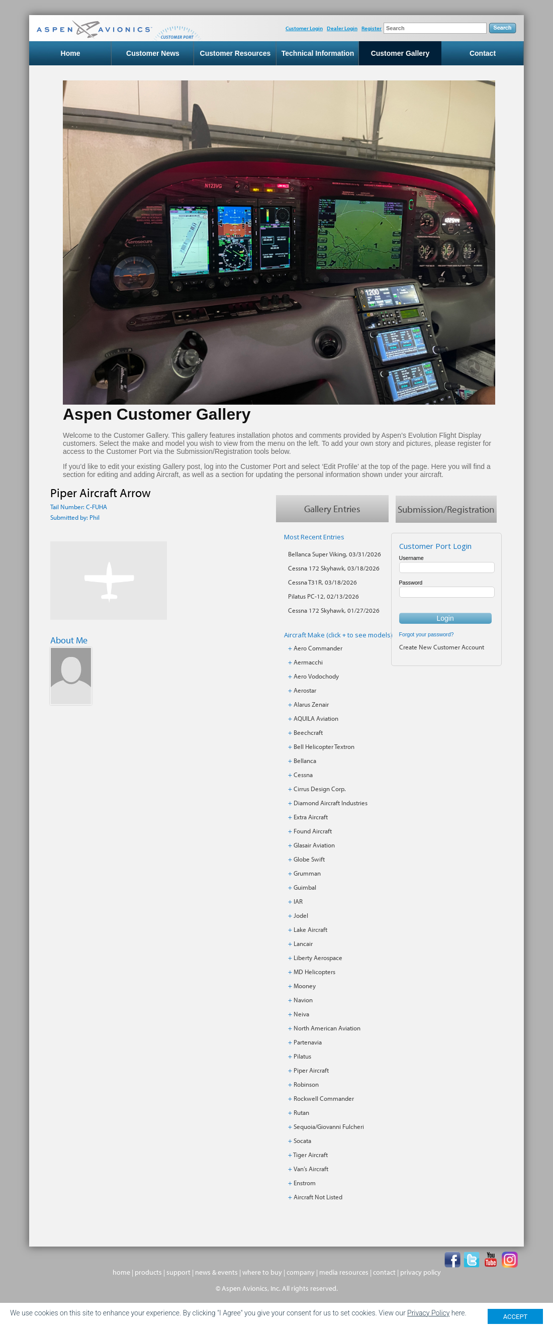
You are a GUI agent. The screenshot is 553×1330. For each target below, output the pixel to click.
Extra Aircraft (311, 817)
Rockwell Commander (324, 1098)
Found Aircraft (313, 831)
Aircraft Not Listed (318, 1197)
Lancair (303, 943)
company (301, 1272)
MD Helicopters (314, 972)
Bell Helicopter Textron (324, 746)
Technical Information (318, 53)
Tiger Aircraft (310, 1155)
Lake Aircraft (310, 929)
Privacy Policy (428, 1313)
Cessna (303, 775)
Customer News (152, 53)
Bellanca (305, 760)
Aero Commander (318, 648)
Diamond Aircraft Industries (330, 803)
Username (411, 558)
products (148, 1272)
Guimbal (305, 887)
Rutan (301, 1112)
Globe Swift (309, 859)
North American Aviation (327, 1028)
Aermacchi (308, 662)
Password (411, 583)
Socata (302, 1140)
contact (384, 1272)
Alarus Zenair (311, 704)
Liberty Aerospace (318, 958)
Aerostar (305, 690)
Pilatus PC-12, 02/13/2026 (323, 596)
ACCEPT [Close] (515, 1316)
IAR (298, 901)
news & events (216, 1272)
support (178, 1272)
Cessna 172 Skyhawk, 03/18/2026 (334, 568)
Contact (483, 53)
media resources (343, 1272)
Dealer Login (342, 28)
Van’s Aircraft (311, 1169)
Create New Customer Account (441, 647)
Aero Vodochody (316, 676)
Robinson (306, 1084)
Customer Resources (235, 53)
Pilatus (302, 1056)
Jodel (301, 915)
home (121, 1272)
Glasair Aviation (314, 845)
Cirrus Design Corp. (320, 789)
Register (371, 28)
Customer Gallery (400, 53)
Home (70, 53)
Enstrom (305, 1183)
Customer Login (304, 28)
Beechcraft (308, 732)
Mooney (305, 986)
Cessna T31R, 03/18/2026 (322, 582)
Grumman (307, 873)
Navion (303, 1000)
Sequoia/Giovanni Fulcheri (329, 1126)
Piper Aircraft (311, 1070)
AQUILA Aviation (316, 718)
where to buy (262, 1272)
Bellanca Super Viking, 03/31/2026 (334, 554)
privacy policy (420, 1272)
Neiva (301, 1014)
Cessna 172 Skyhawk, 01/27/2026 (334, 610)
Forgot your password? (426, 634)
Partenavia (308, 1042)
